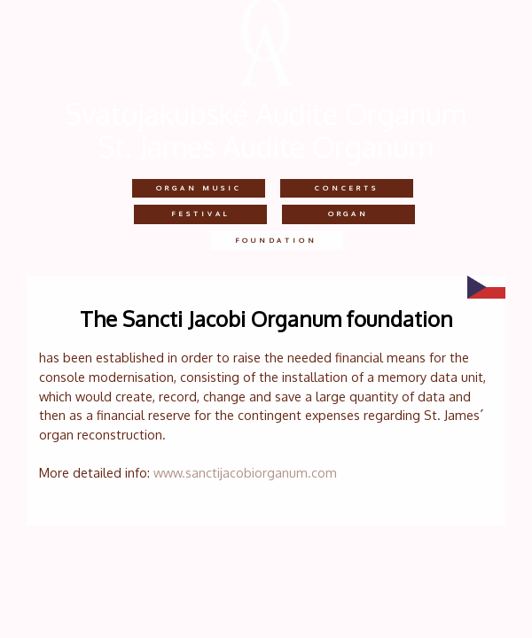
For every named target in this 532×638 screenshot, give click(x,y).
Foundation (276, 240)
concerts (347, 187)
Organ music (198, 187)
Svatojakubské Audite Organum (266, 114)
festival (200, 213)
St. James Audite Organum (266, 146)
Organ (348, 213)
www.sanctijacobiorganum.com (245, 472)
